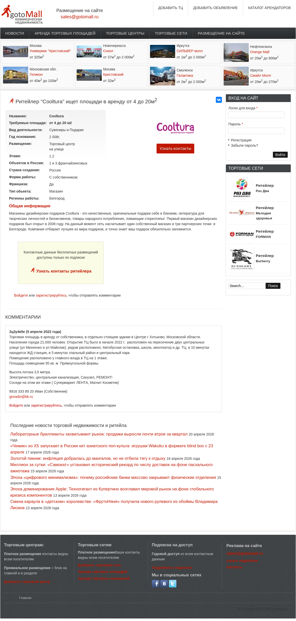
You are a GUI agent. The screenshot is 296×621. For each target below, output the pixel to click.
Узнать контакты (175, 148)
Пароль (235, 124)
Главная (25, 598)
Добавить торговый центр (27, 582)
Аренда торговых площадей (65, 33)
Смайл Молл (260, 75)
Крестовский (113, 74)
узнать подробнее (242, 561)
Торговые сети (171, 33)
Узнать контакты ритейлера (63, 271)
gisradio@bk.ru (21, 397)
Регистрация (241, 140)
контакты (234, 567)
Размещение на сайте (221, 33)
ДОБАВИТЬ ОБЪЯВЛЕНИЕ (215, 8)
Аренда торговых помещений (104, 578)
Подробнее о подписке (172, 568)
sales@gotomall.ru (80, 16)
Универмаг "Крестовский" (50, 51)
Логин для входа (243, 108)
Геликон (36, 74)
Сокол (108, 51)
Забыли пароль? (244, 145)
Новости (14, 33)
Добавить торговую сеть (99, 565)
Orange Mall (259, 52)
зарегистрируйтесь (51, 295)
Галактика (185, 75)
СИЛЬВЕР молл (190, 51)
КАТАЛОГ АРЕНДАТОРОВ (269, 8)
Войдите (21, 295)
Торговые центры (125, 33)
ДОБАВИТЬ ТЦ (170, 8)
